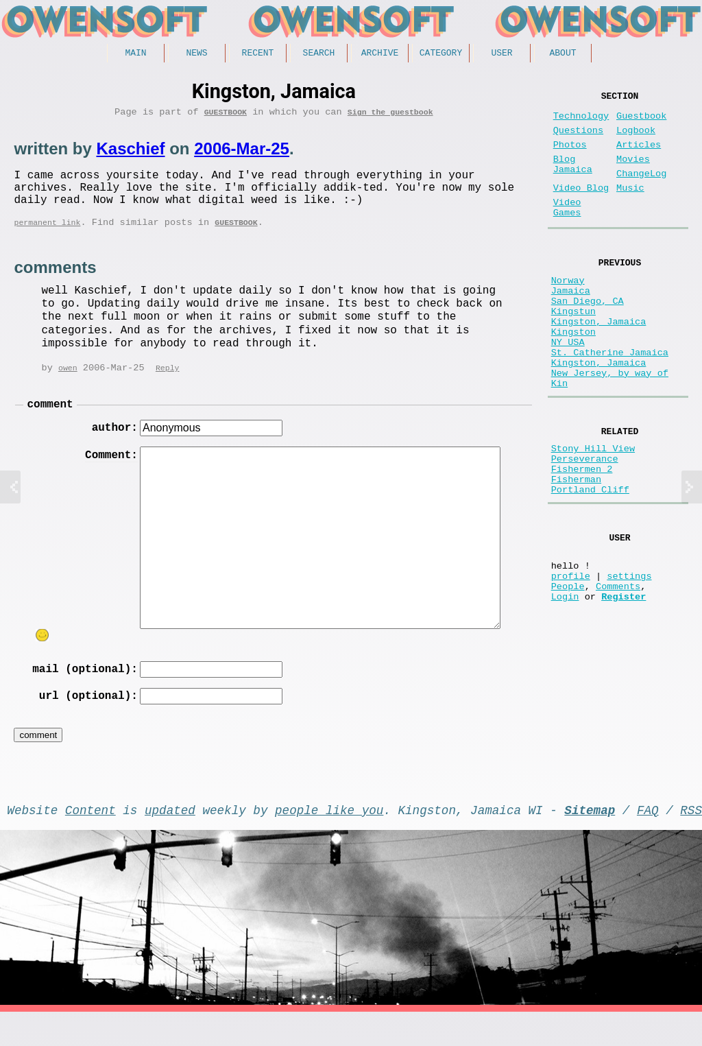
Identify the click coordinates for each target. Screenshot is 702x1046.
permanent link (47, 238)
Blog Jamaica (572, 180)
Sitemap (589, 841)
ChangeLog (641, 190)
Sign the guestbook (390, 116)
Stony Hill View (593, 510)
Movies (633, 173)
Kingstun (573, 349)
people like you (329, 841)
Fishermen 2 (582, 536)
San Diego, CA (587, 336)
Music (630, 207)
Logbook (635, 138)
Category (441, 54)
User (501, 54)
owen (67, 384)
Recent (258, 54)
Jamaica (570, 323)
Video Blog (581, 207)
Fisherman (576, 549)
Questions (578, 138)
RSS (691, 841)
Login (565, 685)
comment (50, 422)
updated (170, 841)
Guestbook (225, 116)
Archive (380, 54)
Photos (570, 156)
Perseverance (584, 523)
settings (629, 659)
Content (90, 841)
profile (570, 659)
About (562, 54)
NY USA (568, 388)
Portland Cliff (590, 562)
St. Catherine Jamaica (609, 401)
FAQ (648, 841)
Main (135, 54)
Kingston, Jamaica (598, 362)
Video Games (567, 231)
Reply (168, 384)
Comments (618, 672)
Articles (638, 156)
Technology (581, 121)
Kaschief (130, 153)
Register (623, 685)
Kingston (573, 375)
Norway (568, 310)
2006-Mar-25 (241, 153)
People (568, 672)
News (196, 54)
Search (319, 54)
